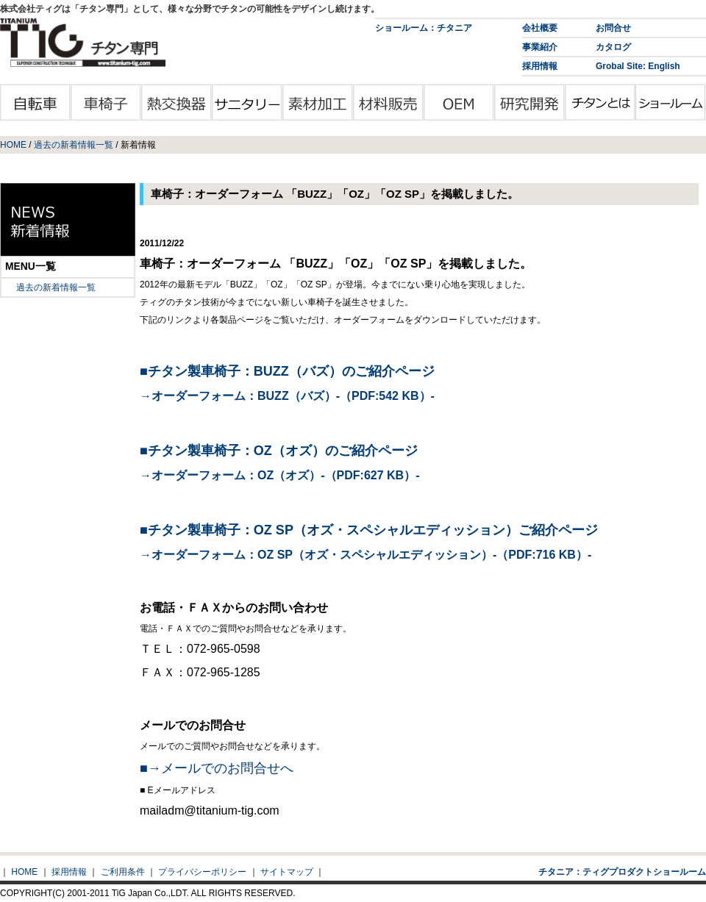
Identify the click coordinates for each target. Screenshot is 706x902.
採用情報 (539, 66)
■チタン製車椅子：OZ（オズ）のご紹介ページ (279, 450)
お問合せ (613, 28)
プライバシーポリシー (202, 872)
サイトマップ (286, 872)
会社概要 (539, 28)
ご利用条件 (123, 872)
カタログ (613, 47)
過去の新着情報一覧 (73, 145)
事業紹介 (539, 47)
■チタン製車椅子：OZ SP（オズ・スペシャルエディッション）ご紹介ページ (369, 530)
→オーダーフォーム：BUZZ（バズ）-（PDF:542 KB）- (287, 396)
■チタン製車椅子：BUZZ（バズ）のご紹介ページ (287, 371)
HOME (13, 145)
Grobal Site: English (638, 66)
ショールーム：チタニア (423, 28)
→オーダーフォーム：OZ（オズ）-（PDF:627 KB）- (279, 475)
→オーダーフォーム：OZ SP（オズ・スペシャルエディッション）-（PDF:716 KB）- (365, 554)
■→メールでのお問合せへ (216, 768)
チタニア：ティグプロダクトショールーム (622, 872)
